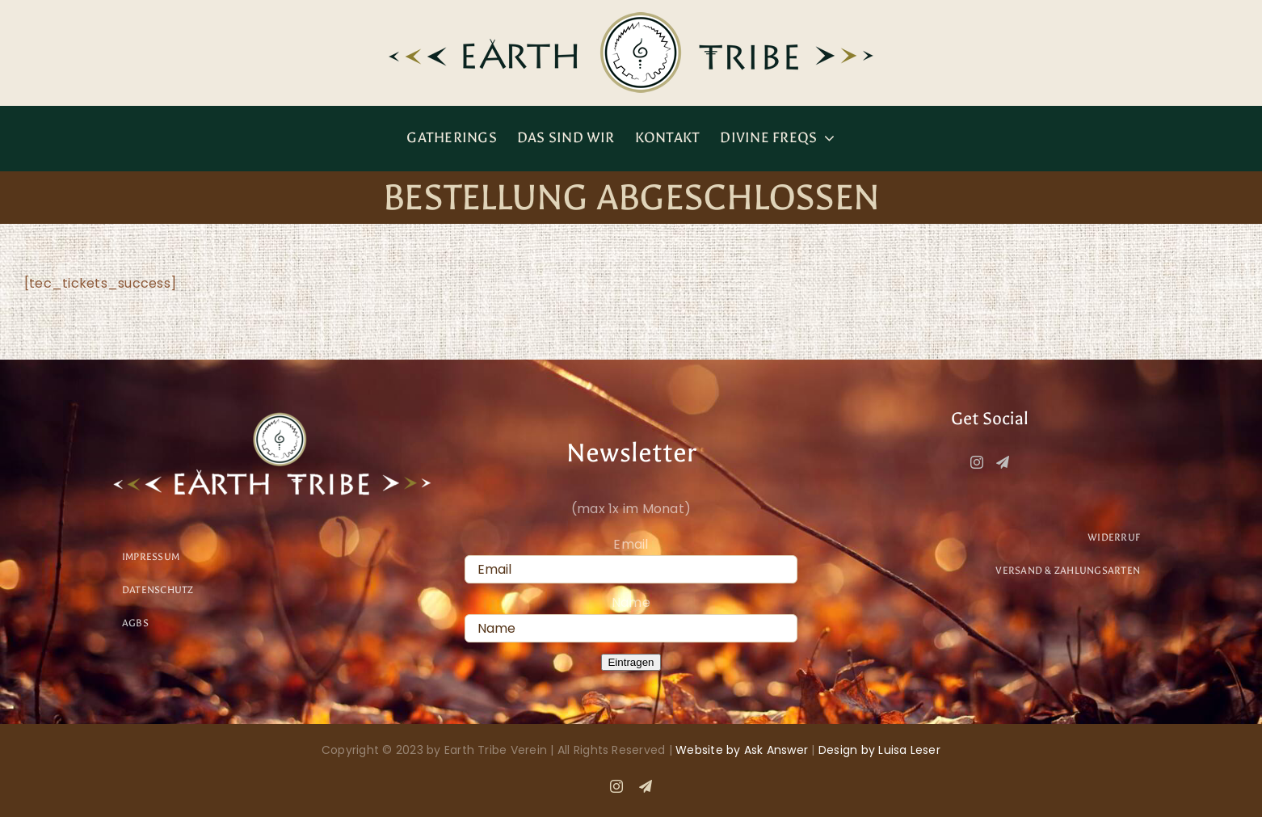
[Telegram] (1002, 462)
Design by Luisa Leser (879, 750)
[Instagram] (976, 462)
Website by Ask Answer (741, 750)
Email (630, 544)
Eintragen (631, 662)
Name (631, 602)
